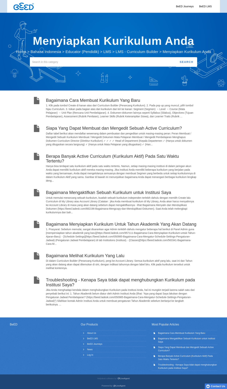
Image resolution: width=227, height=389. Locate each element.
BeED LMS (205, 6)
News (90, 349)
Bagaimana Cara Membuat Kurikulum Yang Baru (181, 333)
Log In (90, 355)
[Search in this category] (103, 62)
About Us (91, 333)
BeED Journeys (185, 6)
